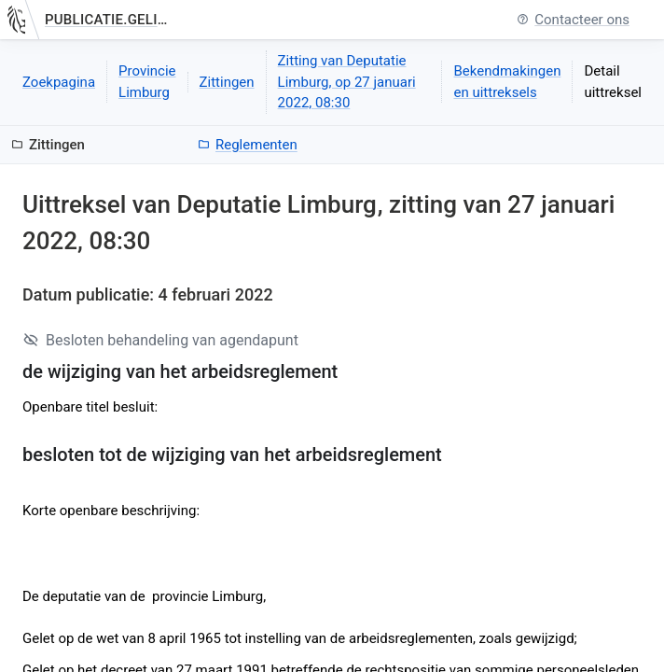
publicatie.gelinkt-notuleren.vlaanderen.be (109, 19)
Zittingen (227, 82)
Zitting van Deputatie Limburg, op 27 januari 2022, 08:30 (347, 81)
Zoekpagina (58, 82)
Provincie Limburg (147, 82)
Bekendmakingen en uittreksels (506, 82)
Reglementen (247, 144)
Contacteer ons (573, 20)
